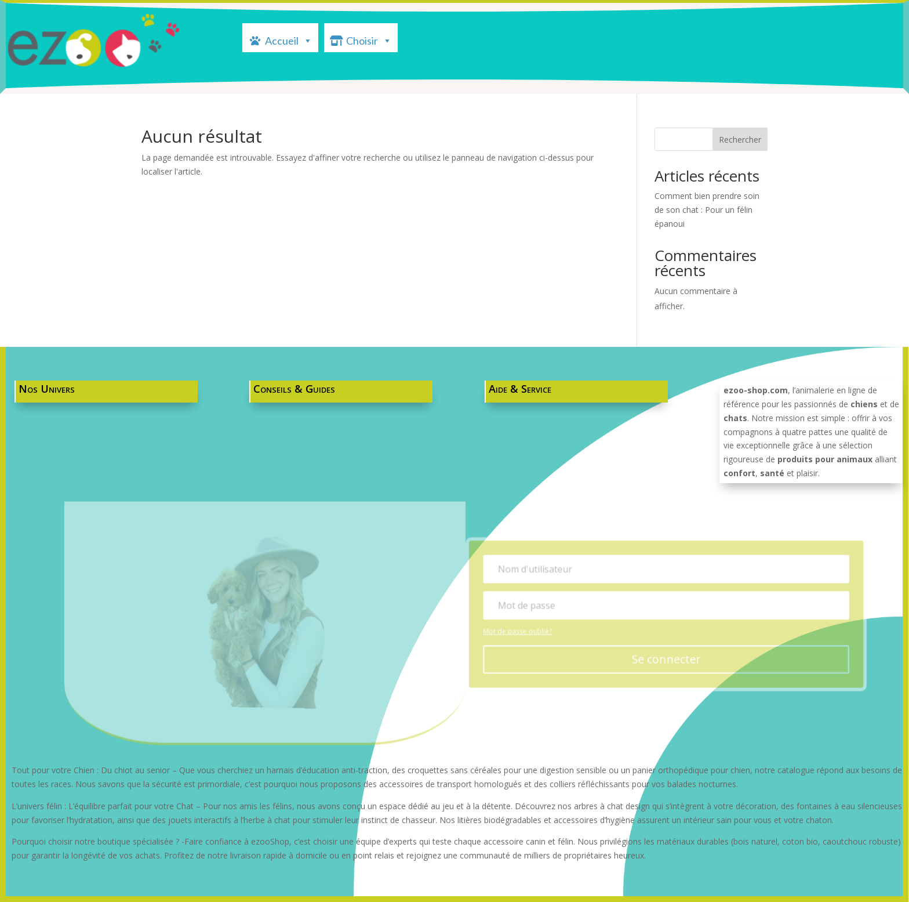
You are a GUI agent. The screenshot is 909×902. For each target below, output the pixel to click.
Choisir (369, 39)
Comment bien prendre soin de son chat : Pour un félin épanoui (707, 209)
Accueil (288, 39)
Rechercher (740, 139)
